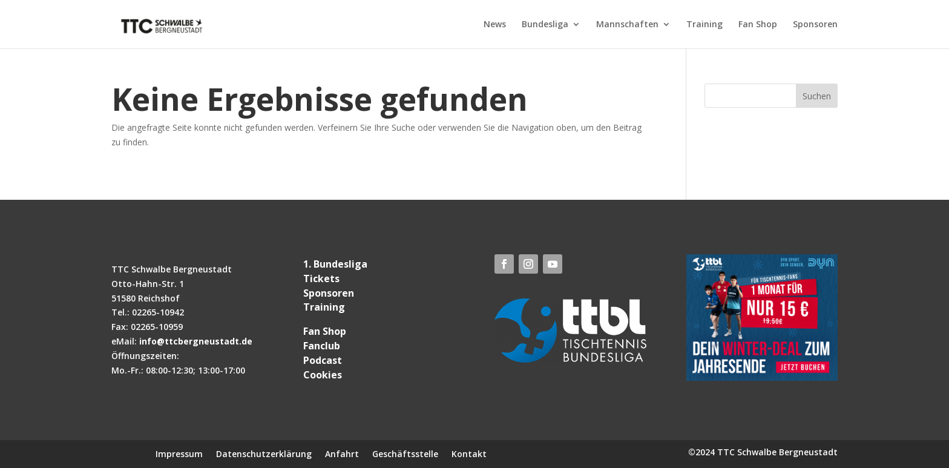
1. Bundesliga (335, 264)
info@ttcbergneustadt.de (195, 341)
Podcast (322, 360)
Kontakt (469, 453)
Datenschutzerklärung (264, 453)
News (495, 25)
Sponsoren (815, 25)
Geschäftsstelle (405, 453)
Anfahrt (342, 453)
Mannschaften (627, 25)
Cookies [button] (322, 374)
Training (704, 25)
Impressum (179, 453)
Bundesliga (545, 25)
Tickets (321, 278)
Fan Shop (757, 25)
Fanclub (321, 345)
